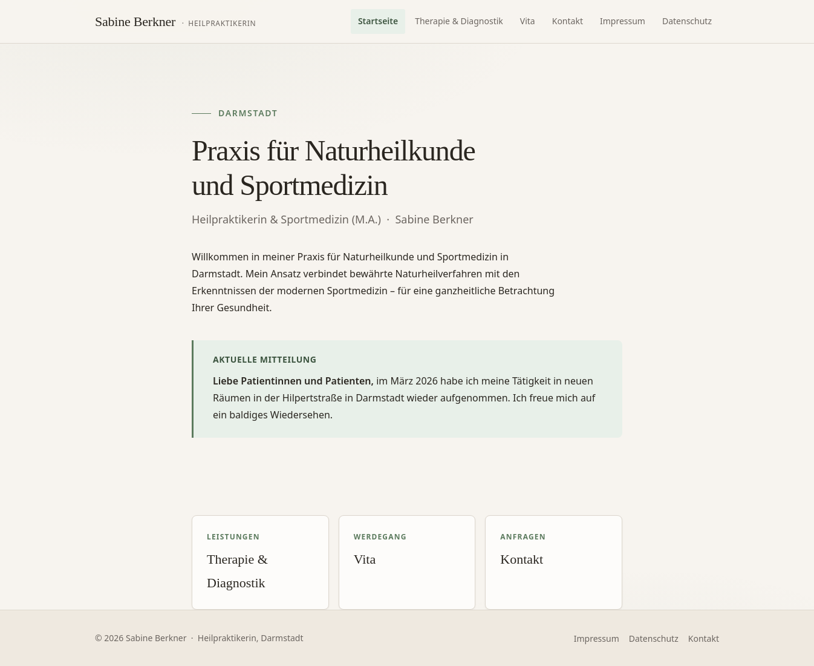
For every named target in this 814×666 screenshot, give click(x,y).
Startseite (378, 21)
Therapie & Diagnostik (459, 21)
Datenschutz (687, 21)
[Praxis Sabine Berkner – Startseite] (175, 21)
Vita (527, 21)
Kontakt (567, 21)
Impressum (622, 21)
